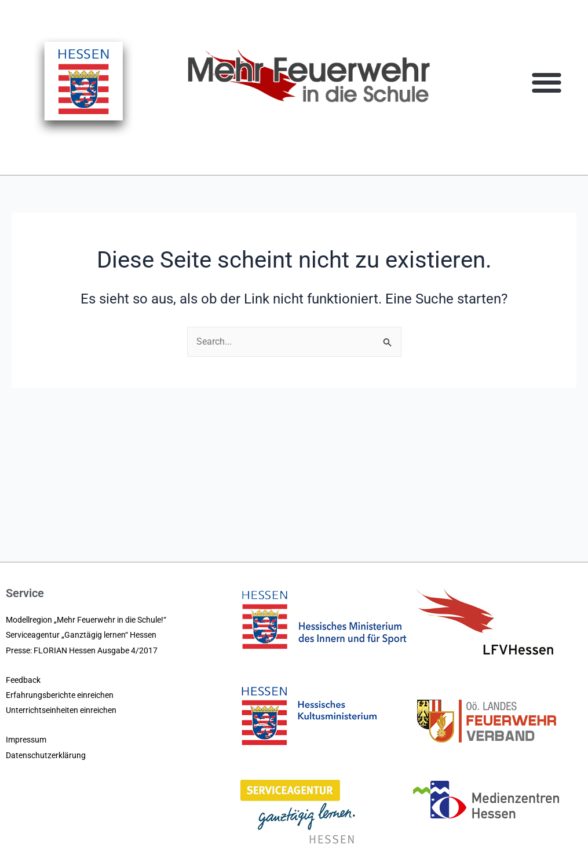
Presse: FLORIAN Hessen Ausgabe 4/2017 (82, 650)
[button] (547, 82)
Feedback (23, 680)
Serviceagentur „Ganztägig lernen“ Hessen (81, 634)
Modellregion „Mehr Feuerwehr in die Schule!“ (86, 619)
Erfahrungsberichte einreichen (60, 695)
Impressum (26, 739)
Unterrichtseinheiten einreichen (61, 710)
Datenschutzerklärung (46, 755)
